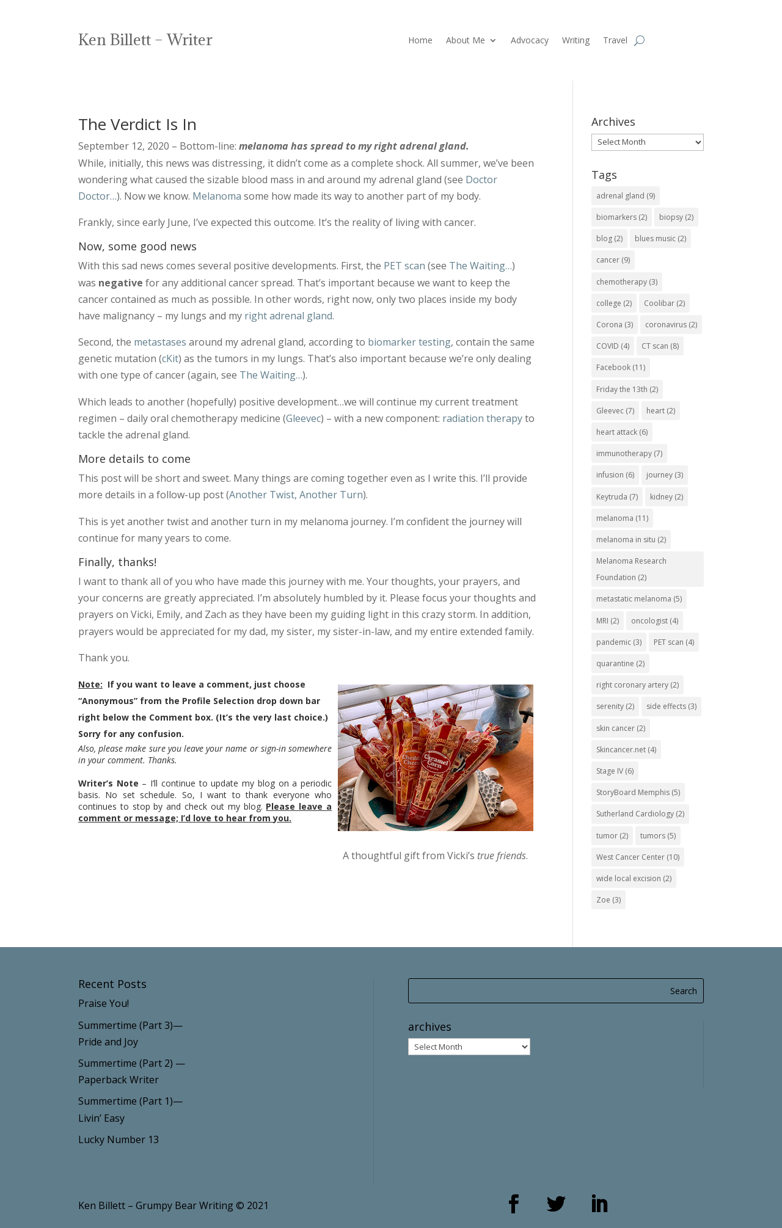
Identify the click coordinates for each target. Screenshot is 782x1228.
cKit (170, 358)
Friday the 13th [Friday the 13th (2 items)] (627, 389)
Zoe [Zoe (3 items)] (608, 900)
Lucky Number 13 (118, 1139)
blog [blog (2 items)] (609, 238)
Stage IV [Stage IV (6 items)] (615, 771)
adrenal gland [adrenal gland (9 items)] (625, 196)
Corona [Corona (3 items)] (614, 324)
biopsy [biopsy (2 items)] (676, 217)
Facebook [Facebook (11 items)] (620, 367)
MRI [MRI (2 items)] (607, 621)
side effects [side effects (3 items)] (671, 706)
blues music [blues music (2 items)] (660, 238)
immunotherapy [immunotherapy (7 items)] (629, 453)
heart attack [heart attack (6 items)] (622, 432)
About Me (465, 41)
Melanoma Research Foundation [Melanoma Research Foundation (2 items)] (631, 569)
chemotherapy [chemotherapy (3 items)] (626, 282)
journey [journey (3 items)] (664, 475)
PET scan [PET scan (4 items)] (674, 642)
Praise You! (103, 1003)
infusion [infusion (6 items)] (615, 475)
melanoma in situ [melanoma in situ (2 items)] (631, 539)
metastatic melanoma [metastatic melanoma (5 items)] (639, 599)
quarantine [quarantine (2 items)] (620, 663)
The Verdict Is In (137, 124)
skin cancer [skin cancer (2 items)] (620, 728)
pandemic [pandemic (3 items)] (618, 642)
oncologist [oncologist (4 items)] (654, 621)
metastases (160, 342)
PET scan (404, 265)
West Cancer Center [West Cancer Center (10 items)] (637, 857)
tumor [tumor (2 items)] (612, 835)
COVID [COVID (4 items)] (612, 346)
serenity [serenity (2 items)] (615, 706)
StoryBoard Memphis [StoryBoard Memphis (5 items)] (638, 792)
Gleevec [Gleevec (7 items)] (615, 410)
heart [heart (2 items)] (660, 410)
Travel (615, 41)
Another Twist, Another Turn (296, 494)
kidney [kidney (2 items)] (666, 497)
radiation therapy (482, 418)
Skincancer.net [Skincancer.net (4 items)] (626, 749)
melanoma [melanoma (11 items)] (622, 518)
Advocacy (530, 41)
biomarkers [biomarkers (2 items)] (621, 217)
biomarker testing (409, 342)
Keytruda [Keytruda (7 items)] (617, 497)
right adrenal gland (288, 315)
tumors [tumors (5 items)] (658, 835)
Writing (576, 41)
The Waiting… (480, 265)
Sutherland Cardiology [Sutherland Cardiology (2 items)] (640, 813)
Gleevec (303, 418)
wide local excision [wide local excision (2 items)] (633, 878)
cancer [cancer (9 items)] (613, 260)
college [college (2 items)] (614, 303)
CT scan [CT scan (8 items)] (660, 346)
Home (420, 41)
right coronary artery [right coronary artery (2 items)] (637, 685)
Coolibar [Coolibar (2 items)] (664, 303)
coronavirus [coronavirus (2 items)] (671, 324)
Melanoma (216, 196)
